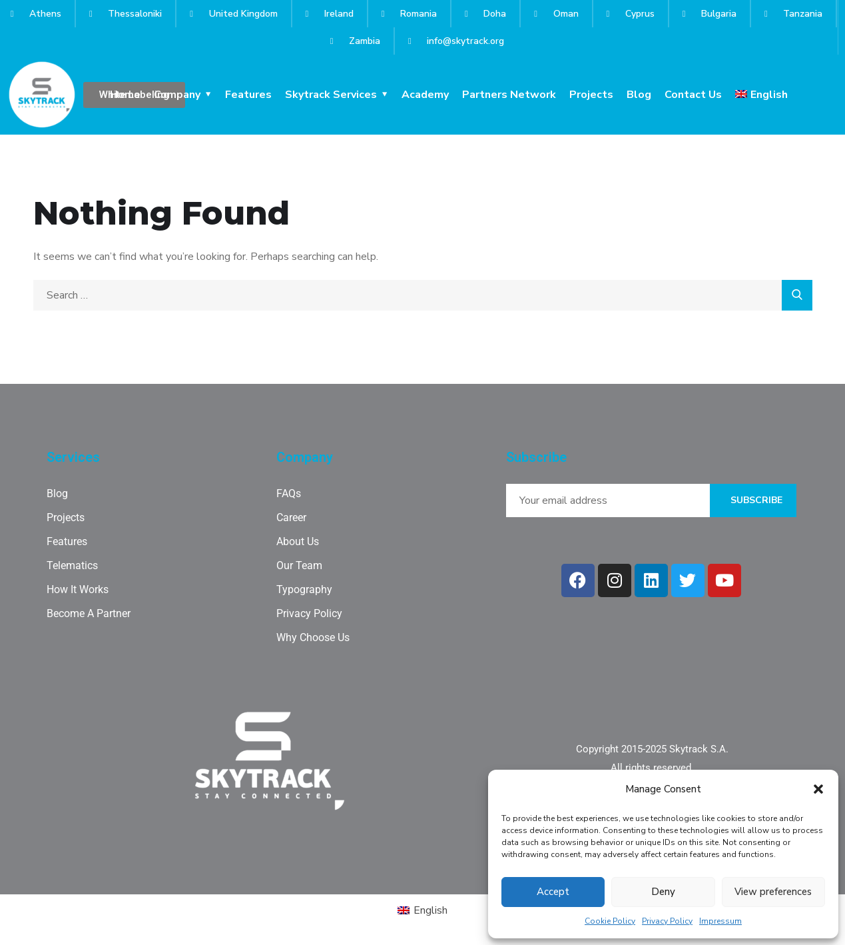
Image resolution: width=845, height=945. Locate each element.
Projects (591, 94)
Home (125, 94)
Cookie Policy (610, 921)
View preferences (773, 891)
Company (177, 94)
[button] (818, 789)
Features (248, 94)
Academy (425, 94)
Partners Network (509, 94)
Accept (553, 891)
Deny (663, 891)
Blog (639, 94)
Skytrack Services (331, 94)
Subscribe (756, 500)
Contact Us (693, 94)
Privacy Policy (667, 921)
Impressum (720, 921)
